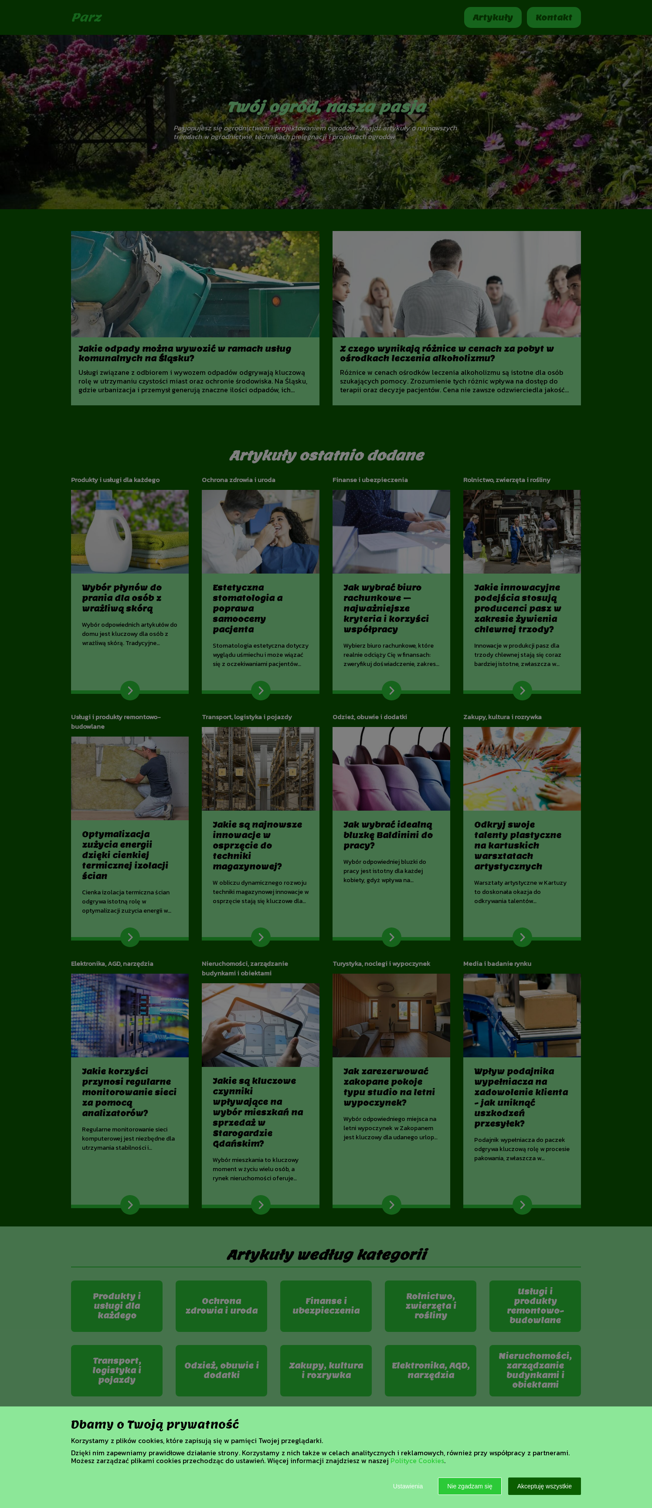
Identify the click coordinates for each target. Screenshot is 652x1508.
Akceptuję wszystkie (544, 1486)
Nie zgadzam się (469, 1486)
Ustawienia (408, 1486)
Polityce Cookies (417, 1460)
